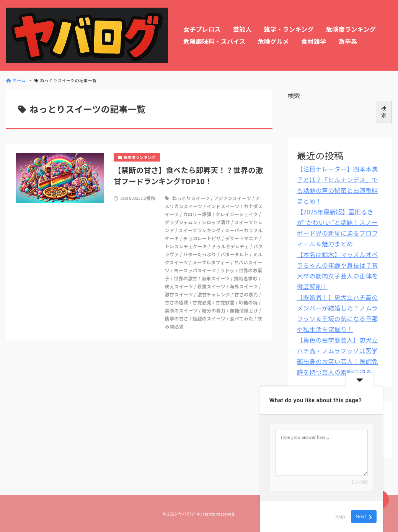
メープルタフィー (211, 262)
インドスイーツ (223, 206)
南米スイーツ (216, 278)
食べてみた (241, 318)
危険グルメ (273, 41)
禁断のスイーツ (181, 310)
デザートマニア (241, 238)
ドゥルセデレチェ (231, 246)
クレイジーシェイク (236, 214)
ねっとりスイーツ (191, 198)
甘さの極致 (177, 302)
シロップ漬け (216, 222)
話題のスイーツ (208, 318)
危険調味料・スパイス (214, 41)
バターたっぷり (199, 254)
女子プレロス (202, 29)
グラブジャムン (181, 222)
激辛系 (348, 41)
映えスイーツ (179, 286)
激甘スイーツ (179, 294)
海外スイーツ (244, 286)
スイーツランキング (199, 230)
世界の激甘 (185, 278)
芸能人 (242, 29)
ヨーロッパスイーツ (195, 270)
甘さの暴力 (246, 294)
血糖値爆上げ (244, 310)
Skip (340, 516)
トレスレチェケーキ (186, 246)
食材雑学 (313, 41)
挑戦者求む (246, 278)
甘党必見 (201, 302)
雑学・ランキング (289, 29)
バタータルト (234, 254)
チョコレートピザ (202, 238)
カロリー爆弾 (197, 214)
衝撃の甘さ (177, 318)
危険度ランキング (351, 29)
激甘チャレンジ (213, 294)
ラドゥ (227, 270)
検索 (294, 95)
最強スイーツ (211, 286)
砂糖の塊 (248, 302)
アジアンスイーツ (232, 198)
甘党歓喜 (225, 302)
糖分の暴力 (214, 310)
